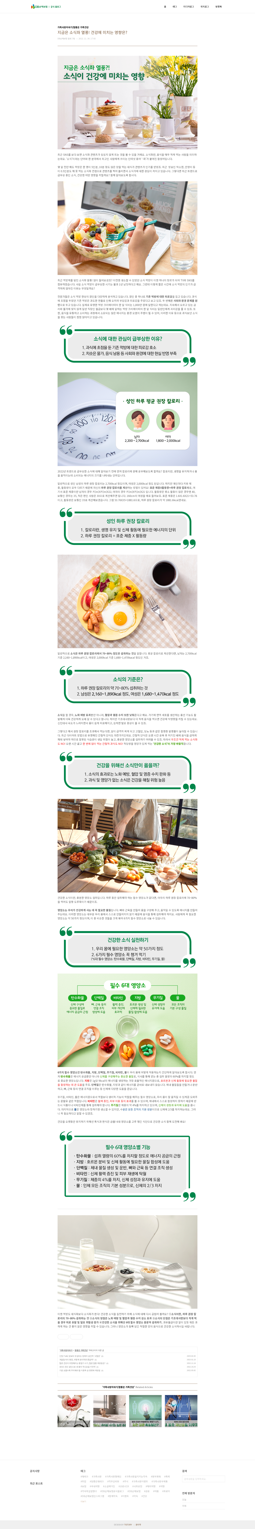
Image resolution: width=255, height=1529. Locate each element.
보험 (84, 1486)
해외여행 (151, 1486)
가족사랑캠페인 (114, 1476)
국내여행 (95, 1486)
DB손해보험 (135, 1491)
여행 (162, 1486)
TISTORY (128, 1524)
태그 (175, 6)
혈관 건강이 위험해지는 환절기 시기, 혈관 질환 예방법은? (82, 1363)
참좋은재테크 (97, 1481)
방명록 (218, 6)
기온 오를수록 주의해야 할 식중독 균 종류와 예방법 (79, 1370)
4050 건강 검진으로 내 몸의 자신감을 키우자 (77, 1366)
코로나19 (124, 1486)
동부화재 (156, 1476)
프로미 (167, 1491)
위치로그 (205, 6)
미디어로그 (188, 6)
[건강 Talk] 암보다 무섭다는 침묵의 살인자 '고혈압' (79, 1356)
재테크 (85, 1476)
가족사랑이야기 (66, 1350)
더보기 (83, 1501)
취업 (84, 1481)
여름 (156, 1491)
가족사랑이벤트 (140, 1481)
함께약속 (113, 1496)
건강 (145, 1496)
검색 (222, 1479)
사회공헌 (138, 1486)
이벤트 (125, 1496)
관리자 (138, 1524)
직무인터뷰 (114, 1481)
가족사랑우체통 (160, 1481)
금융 (147, 1491)
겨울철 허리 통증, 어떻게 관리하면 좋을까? (76, 1359)
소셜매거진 (109, 1486)
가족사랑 (97, 1476)
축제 (168, 1476)
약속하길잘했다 (89, 1491)
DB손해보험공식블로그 (113, 1491)
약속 (136, 1496)
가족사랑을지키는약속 (136, 1476)
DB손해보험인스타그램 (93, 1496)
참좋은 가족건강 (81, 1350)
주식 (126, 1481)
